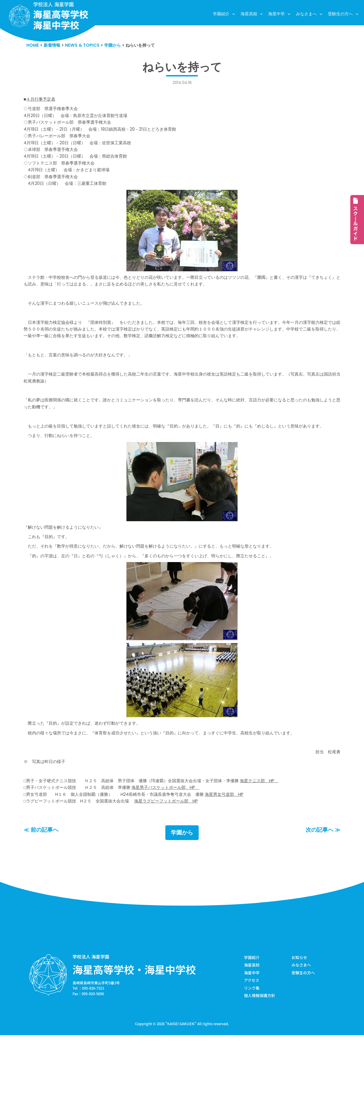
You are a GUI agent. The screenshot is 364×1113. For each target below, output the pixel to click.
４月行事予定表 (42, 101)
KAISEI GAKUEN (181, 1101)
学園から (182, 908)
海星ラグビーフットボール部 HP (185, 875)
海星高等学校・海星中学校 (134, 1044)
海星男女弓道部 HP (251, 867)
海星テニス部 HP (290, 851)
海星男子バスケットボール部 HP (184, 859)
